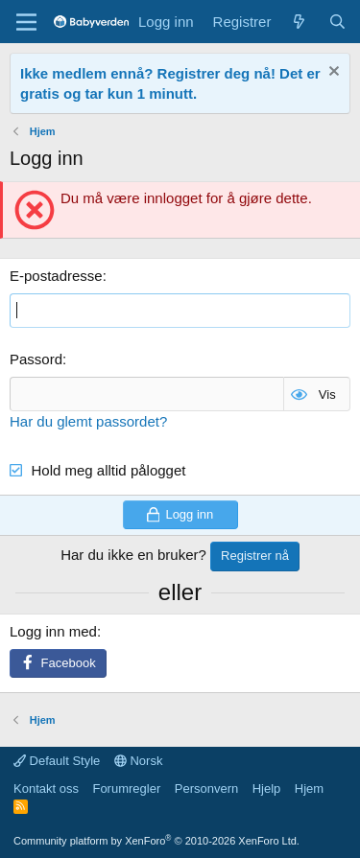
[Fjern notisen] (332, 73)
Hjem (309, 788)
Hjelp (266, 788)
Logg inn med (53, 631)
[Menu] (26, 22)
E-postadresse (56, 275)
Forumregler (126, 788)
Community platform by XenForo (156, 840)
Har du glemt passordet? (88, 421)
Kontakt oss (46, 788)
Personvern (206, 788)
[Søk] (337, 21)
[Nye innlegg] (299, 21)
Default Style (56, 761)
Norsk (138, 761)
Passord (36, 359)
